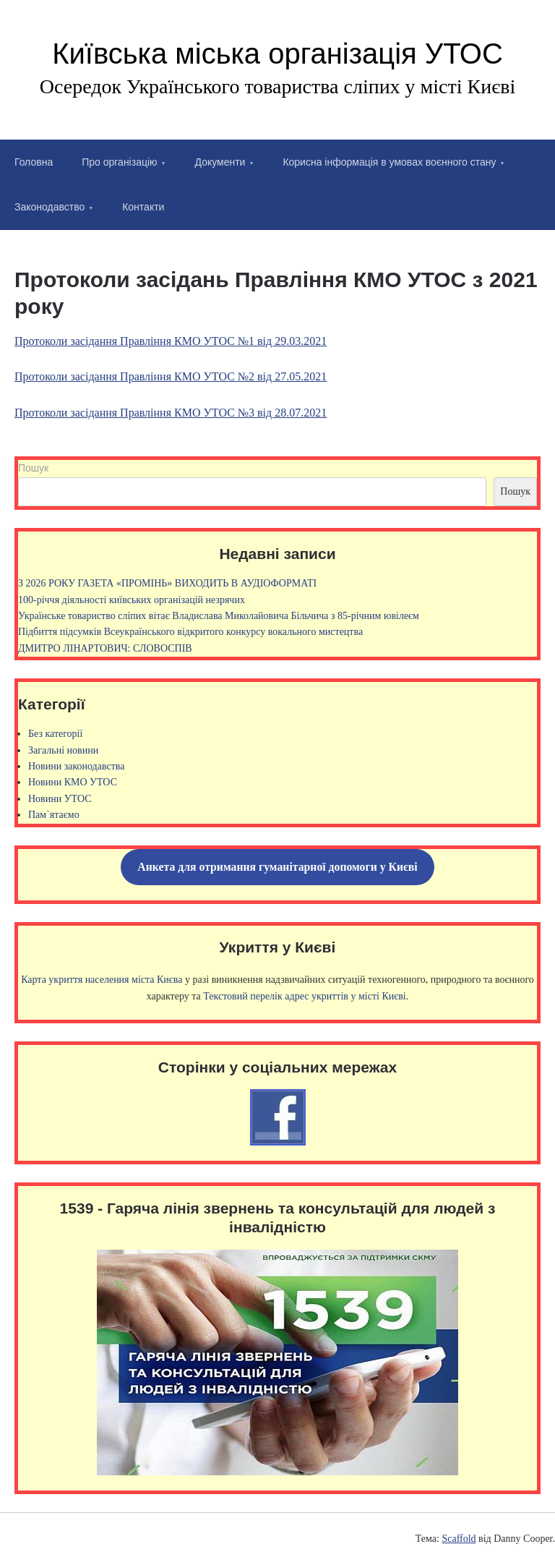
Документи (220, 162)
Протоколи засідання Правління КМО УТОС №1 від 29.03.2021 (170, 341)
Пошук (33, 468)
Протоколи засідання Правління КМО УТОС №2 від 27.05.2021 (170, 376)
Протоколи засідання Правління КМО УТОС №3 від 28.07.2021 (170, 412)
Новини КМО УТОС (72, 782)
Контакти (143, 207)
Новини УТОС (60, 798)
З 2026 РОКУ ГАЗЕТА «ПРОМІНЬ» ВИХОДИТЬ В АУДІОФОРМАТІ (167, 583)
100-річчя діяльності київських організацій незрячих (131, 599)
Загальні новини (63, 750)
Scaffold (459, 1538)
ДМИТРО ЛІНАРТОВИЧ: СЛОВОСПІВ (105, 648)
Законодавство (49, 207)
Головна (33, 162)
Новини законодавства (76, 766)
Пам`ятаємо (53, 814)
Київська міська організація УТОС (277, 53)
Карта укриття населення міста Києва (101, 979)
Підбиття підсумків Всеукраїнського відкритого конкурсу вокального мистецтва (190, 631)
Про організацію (119, 162)
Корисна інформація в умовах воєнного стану (389, 162)
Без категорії (55, 733)
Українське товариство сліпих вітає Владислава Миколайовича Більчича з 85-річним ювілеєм (218, 615)
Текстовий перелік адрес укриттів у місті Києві (304, 996)
